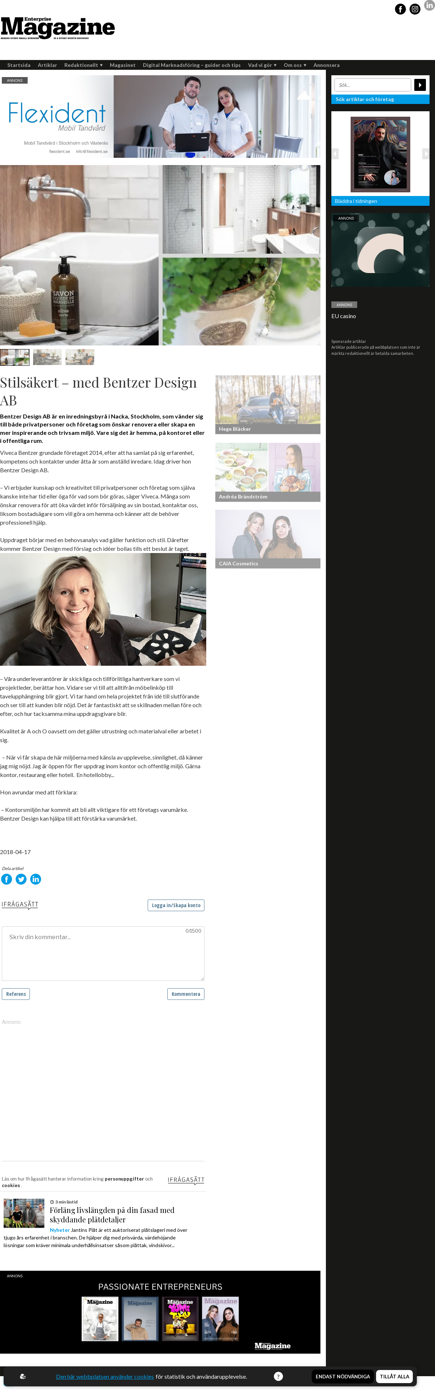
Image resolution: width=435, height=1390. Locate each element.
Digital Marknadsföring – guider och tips (192, 65)
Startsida (19, 65)
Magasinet (123, 65)
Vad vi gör (262, 65)
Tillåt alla (394, 1376)
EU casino (343, 315)
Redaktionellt (83, 65)
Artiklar (47, 65)
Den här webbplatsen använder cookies (105, 1376)
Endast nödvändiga (343, 1376)
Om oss (295, 65)
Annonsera (327, 65)
